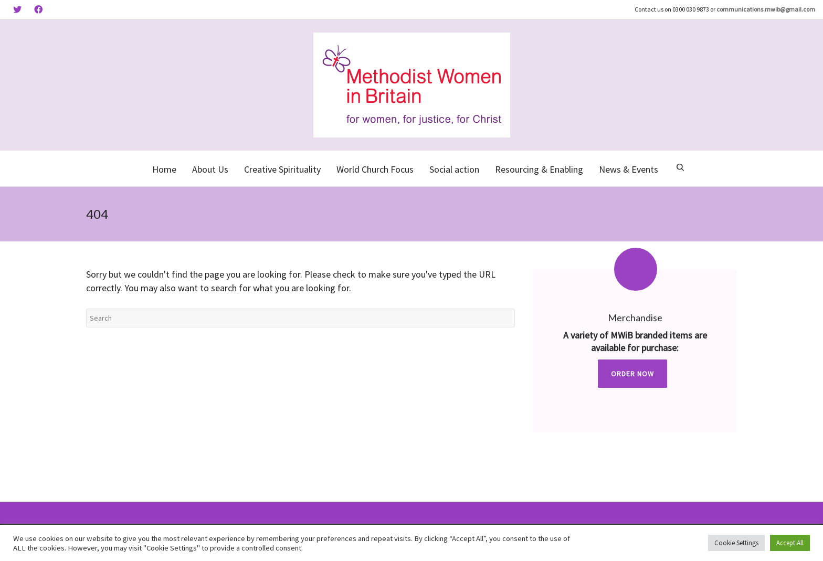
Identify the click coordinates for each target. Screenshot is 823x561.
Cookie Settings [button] (736, 542)
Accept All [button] (790, 542)
